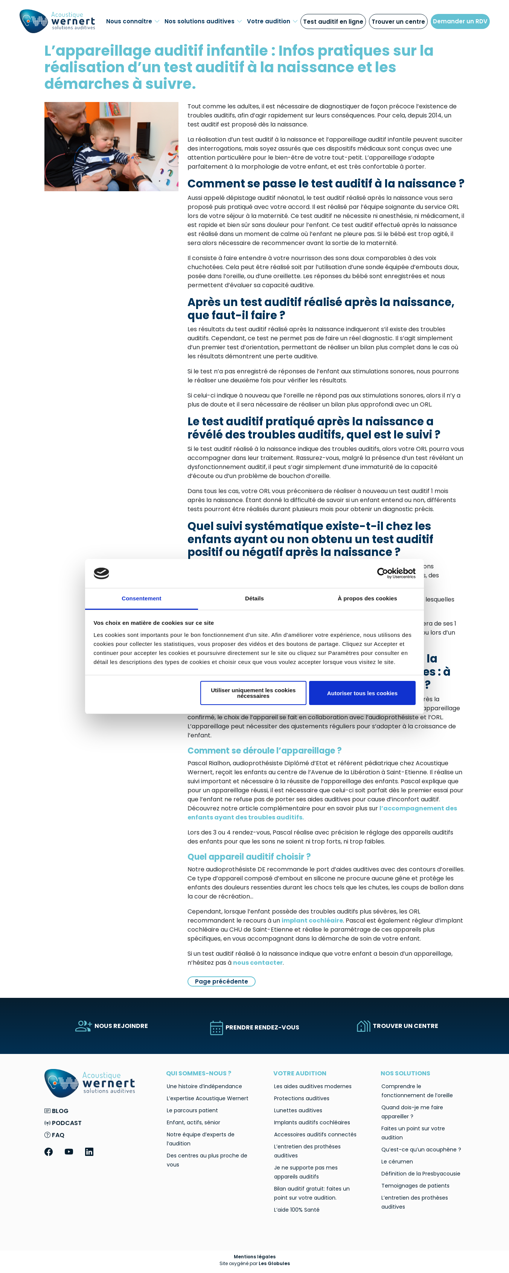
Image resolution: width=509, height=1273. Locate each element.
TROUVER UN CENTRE (397, 1026)
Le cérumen (397, 1161)
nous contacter (258, 962)
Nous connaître (133, 21)
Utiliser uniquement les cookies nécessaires (253, 693)
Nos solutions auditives (203, 21)
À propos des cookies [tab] (367, 598)
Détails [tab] (254, 598)
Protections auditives (301, 1098)
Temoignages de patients (415, 1185)
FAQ (54, 1135)
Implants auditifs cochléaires (312, 1122)
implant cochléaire (312, 920)
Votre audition (272, 21)
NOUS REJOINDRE (111, 1026)
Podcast (63, 1123)
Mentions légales (255, 1256)
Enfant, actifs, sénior (193, 1122)
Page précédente (221, 981)
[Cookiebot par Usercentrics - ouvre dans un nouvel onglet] (383, 573)
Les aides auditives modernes (313, 1086)
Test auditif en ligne (333, 22)
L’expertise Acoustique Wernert (207, 1098)
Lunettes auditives (298, 1110)
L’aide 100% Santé (297, 1210)
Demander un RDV (460, 21)
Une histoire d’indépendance (204, 1086)
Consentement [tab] (141, 598)
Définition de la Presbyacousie (420, 1173)
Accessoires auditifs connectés (315, 1134)
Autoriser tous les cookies (362, 693)
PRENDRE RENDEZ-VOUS (254, 1027)
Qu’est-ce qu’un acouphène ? (421, 1149)
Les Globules (274, 1263)
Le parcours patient (192, 1110)
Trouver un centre (398, 22)
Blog (56, 1111)
